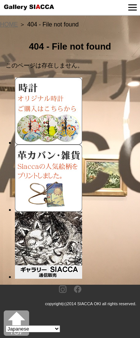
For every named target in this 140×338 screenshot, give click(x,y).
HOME (9, 24)
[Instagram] (62, 290)
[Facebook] (77, 290)
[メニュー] (132, 7)
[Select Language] (33, 328)
